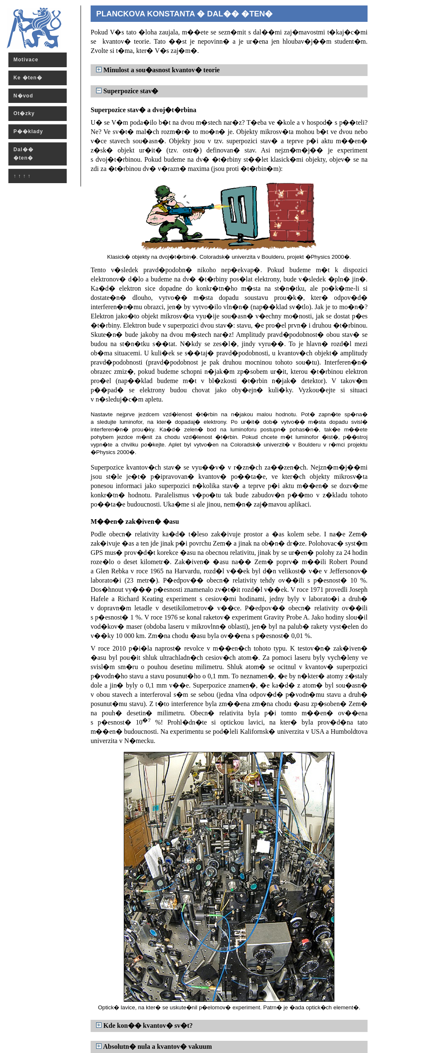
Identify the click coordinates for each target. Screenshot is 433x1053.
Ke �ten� (27, 78)
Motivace (25, 60)
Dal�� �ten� (23, 154)
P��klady (28, 131)
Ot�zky (24, 113)
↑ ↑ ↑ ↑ (22, 176)
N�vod (23, 96)
